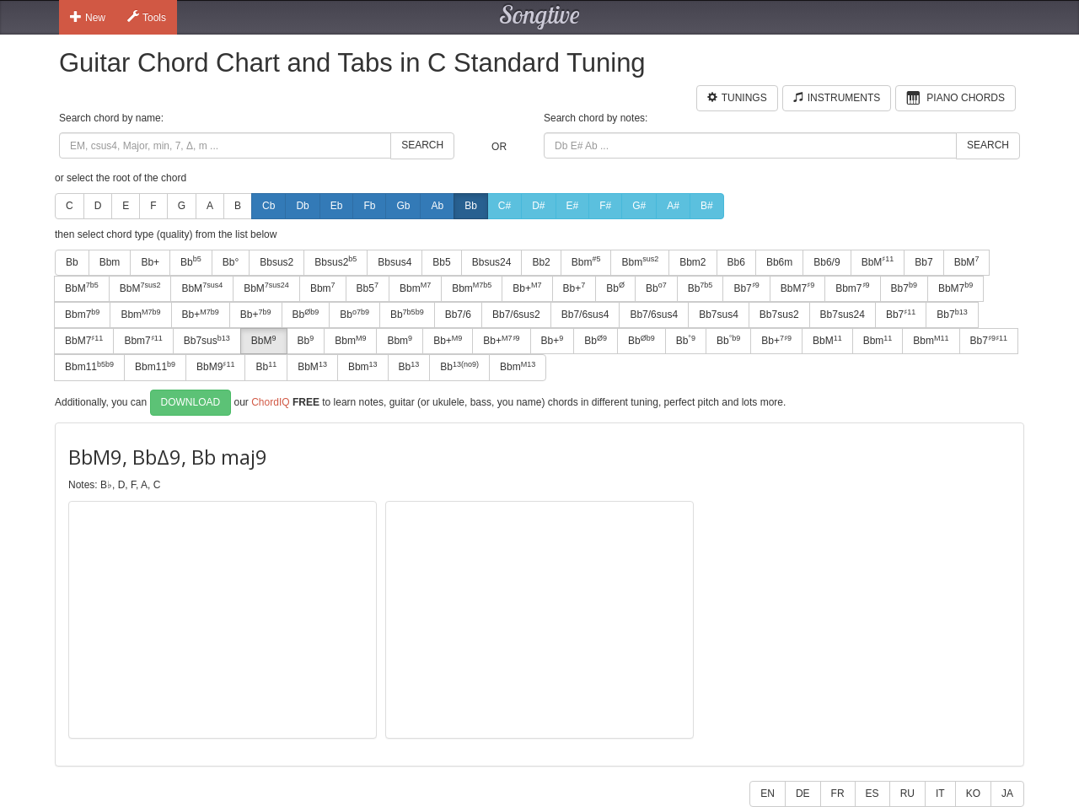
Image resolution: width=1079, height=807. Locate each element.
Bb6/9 (826, 262)
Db (302, 206)
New (87, 17)
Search (422, 145)
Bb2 (541, 262)
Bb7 (923, 262)
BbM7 (797, 287)
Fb (369, 206)
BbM (878, 261)
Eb (336, 206)
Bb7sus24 (842, 314)
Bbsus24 (492, 262)
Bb (470, 206)
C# (504, 206)
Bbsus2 (276, 262)
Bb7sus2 (779, 314)
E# (572, 206)
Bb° (231, 262)
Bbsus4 (394, 262)
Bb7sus (207, 340)
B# (707, 206)
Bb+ (150, 262)
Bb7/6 (458, 314)
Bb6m (779, 262)
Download (191, 402)
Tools (146, 17)
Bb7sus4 (718, 314)
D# (538, 206)
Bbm (110, 262)
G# (639, 206)
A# (673, 206)
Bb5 (441, 262)
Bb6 (736, 262)
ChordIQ (270, 401)
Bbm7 (852, 287)
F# (605, 206)
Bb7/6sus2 (516, 314)
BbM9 (215, 367)
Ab (437, 206)
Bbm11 (89, 367)
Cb (268, 206)
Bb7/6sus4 (585, 314)
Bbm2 (692, 262)
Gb (403, 206)
